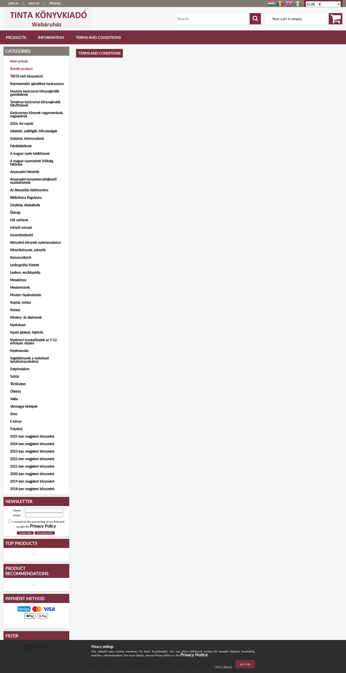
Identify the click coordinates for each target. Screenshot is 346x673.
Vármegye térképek (23, 406)
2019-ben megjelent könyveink (32, 481)
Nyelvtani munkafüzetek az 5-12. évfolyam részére (33, 341)
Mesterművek (20, 287)
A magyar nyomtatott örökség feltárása (31, 162)
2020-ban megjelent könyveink (32, 474)
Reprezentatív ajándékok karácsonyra (37, 84)
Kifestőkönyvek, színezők (28, 250)
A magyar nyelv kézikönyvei (29, 153)
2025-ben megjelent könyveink (32, 436)
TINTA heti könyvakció (26, 76)
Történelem (18, 384)
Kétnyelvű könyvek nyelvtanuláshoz (35, 242)
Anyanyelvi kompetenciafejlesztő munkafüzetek (33, 181)
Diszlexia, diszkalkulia (25, 205)
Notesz (15, 310)
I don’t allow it (223, 666)
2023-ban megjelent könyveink (32, 451)
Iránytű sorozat (21, 227)
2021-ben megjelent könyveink (32, 466)
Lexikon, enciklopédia (25, 272)
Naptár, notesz (20, 302)
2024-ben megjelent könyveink (32, 444)
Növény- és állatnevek (26, 317)
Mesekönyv (18, 280)
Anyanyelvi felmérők (24, 172)
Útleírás (15, 391)
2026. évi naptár (21, 124)
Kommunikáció (20, 257)
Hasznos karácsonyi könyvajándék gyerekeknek (34, 92)
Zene (13, 414)
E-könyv (16, 421)
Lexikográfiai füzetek (24, 265)
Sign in (13, 3)
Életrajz (15, 212)
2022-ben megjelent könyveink (32, 459)
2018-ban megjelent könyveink (32, 489)
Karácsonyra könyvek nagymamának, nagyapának (36, 114)
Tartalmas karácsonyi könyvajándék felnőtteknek (35, 103)
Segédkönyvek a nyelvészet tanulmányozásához (29, 359)
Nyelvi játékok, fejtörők (26, 332)
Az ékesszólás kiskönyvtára (29, 190)
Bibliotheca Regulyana (26, 198)
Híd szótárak (19, 220)
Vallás (14, 399)
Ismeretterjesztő (21, 235)
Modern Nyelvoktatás (25, 295)
